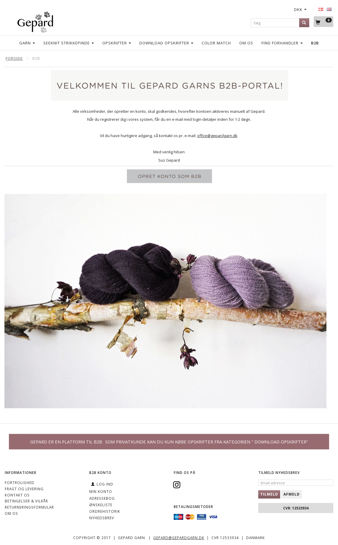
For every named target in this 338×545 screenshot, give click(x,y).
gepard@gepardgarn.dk (178, 537)
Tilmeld (269, 494)
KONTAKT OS (17, 495)
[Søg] (304, 22)
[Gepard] (35, 21)
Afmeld (291, 494)
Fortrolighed (19, 482)
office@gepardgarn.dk (217, 135)
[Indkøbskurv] (323, 21)
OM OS (11, 513)
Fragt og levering (24, 488)
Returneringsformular (29, 507)
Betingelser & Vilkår (26, 501)
